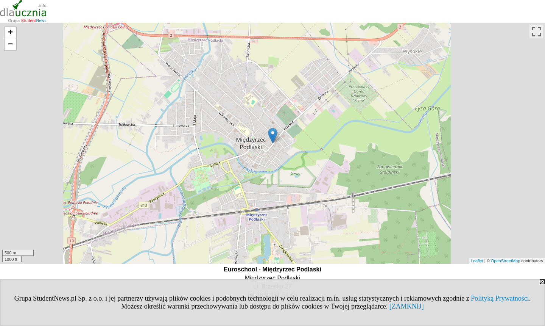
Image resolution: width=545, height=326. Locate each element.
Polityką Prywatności (500, 298)
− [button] (10, 44)
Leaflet (477, 261)
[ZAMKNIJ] (406, 306)
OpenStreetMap (505, 261)
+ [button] (10, 33)
